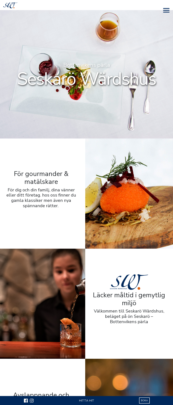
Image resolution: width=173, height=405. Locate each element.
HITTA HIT (86, 401)
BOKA (144, 400)
